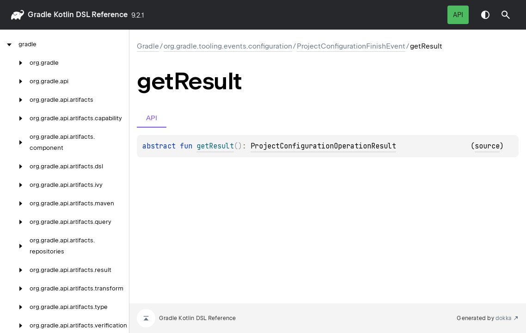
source (487, 146)
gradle (39, 14)
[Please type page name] (505, 15)
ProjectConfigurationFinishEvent (351, 46)
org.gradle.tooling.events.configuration (228, 46)
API (458, 14)
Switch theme (485, 15)
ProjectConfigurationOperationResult (323, 146)
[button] (505, 15)
